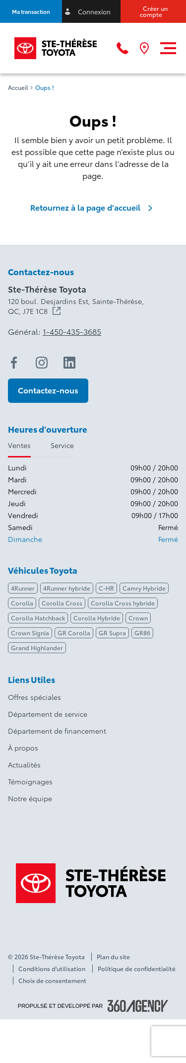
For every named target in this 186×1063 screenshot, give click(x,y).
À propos (23, 748)
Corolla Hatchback (38, 617)
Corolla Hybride (96, 617)
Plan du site (113, 957)
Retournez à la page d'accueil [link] (93, 207)
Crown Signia (30, 632)
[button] (31, 11)
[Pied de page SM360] (138, 1006)
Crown (138, 617)
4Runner (23, 588)
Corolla (22, 603)
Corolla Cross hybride (123, 603)
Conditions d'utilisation (51, 969)
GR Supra (112, 632)
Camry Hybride (144, 588)
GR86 (142, 632)
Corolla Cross (62, 603)
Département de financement (57, 731)
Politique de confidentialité (137, 969)
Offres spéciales (34, 697)
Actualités (24, 764)
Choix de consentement (52, 981)
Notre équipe (30, 798)
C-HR (106, 588)
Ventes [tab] (19, 445)
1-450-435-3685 (72, 331)
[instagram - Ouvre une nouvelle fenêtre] (42, 363)
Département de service (47, 714)
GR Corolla (74, 632)
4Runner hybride (66, 588)
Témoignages (30, 781)
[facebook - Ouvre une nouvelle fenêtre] (14, 363)
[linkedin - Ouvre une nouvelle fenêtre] (69, 363)
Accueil (18, 87)
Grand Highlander (37, 647)
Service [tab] (62, 445)
